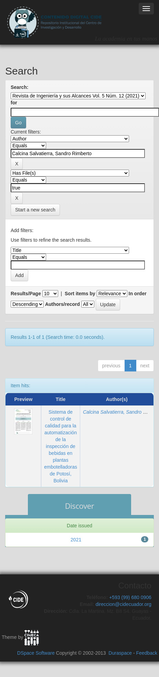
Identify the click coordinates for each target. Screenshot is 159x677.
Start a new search (35, 210)
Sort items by (80, 293)
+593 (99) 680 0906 (130, 597)
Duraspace (120, 653)
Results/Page (26, 293)
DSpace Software (36, 653)
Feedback (146, 653)
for (14, 102)
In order (138, 293)
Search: (19, 87)
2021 (76, 539)
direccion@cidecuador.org (123, 604)
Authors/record (62, 304)
